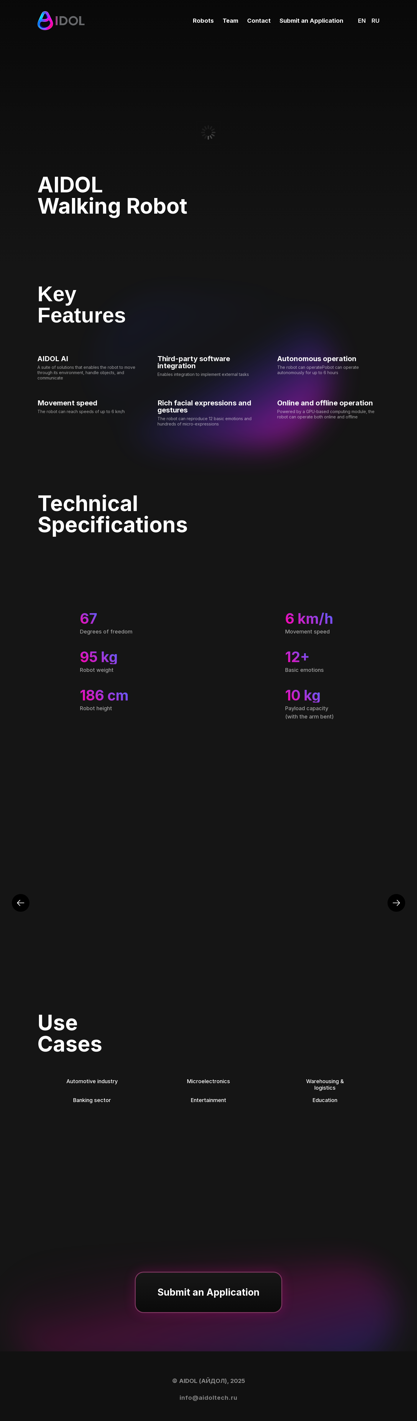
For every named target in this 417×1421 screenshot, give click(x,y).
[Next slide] (396, 903)
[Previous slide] (20, 903)
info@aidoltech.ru (208, 1397)
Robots (203, 20)
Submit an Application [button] (311, 20)
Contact (259, 20)
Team (230, 20)
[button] (208, 1292)
